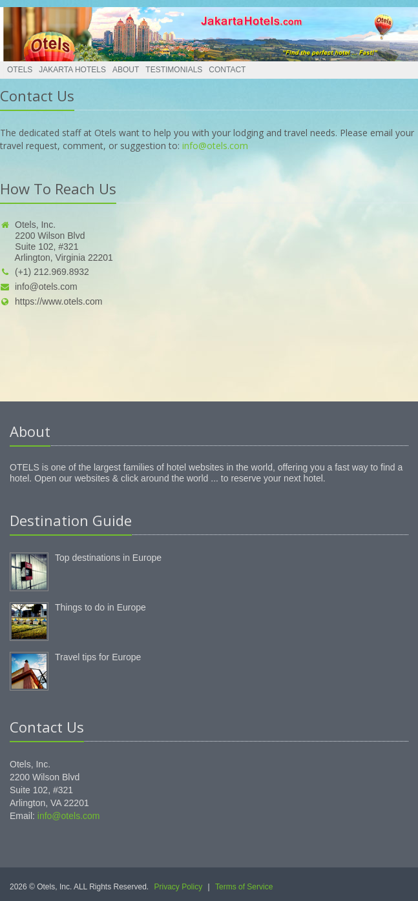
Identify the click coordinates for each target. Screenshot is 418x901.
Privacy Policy (178, 886)
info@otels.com (215, 145)
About (125, 69)
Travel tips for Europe (98, 657)
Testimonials (173, 69)
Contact (227, 69)
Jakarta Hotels (72, 69)
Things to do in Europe (100, 607)
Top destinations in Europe (108, 557)
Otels (19, 69)
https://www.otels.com (51, 301)
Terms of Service (244, 886)
